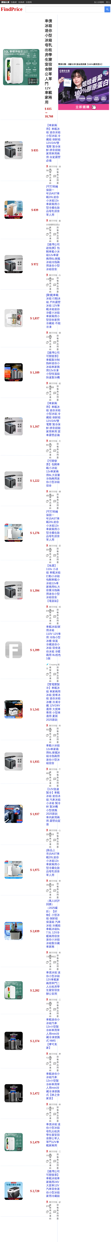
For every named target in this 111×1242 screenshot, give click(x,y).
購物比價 (5, 2)
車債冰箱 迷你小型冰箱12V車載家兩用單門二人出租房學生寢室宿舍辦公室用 (53, 983)
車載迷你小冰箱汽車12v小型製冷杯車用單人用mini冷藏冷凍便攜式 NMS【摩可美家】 (53, 1033)
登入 (108, 2)
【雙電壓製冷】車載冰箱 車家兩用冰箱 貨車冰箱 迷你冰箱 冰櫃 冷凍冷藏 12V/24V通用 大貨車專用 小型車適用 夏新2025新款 (53, 702)
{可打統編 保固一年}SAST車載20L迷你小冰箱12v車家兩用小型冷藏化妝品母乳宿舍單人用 (53, 200)
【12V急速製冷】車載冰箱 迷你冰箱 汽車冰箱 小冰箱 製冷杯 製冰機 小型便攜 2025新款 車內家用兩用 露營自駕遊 (53, 807)
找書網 (14, 2)
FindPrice (12, 9)
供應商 (29, 2)
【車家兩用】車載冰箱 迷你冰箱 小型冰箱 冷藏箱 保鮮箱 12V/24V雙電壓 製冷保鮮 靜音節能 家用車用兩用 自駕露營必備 (53, 143)
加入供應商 (99, 2)
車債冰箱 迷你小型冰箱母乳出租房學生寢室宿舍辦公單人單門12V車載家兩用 (53, 1135)
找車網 (21, 2)
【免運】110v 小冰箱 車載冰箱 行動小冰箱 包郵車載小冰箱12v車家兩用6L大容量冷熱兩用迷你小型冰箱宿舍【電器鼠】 (53, 583)
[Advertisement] (84, 39)
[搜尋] (63, 9)
